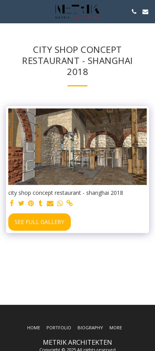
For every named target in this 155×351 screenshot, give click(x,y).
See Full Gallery (39, 222)
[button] (8, 11)
